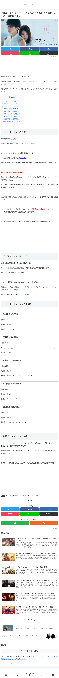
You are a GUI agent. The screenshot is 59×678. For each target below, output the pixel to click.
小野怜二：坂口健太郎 (12, 114)
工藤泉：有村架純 (11, 111)
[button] (54, 349)
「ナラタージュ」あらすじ (11, 101)
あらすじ (10, 495)
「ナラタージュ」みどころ (11, 104)
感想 (37, 495)
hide (14, 97)
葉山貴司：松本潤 (11, 109)
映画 (4, 495)
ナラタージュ (24, 495)
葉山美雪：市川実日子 (12, 116)
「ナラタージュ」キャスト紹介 (12, 106)
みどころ (16, 495)
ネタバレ (31, 495)
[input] (29, 348)
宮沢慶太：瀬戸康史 (11, 119)
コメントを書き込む (29, 651)
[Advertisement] (29, 65)
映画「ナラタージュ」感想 (11, 121)
